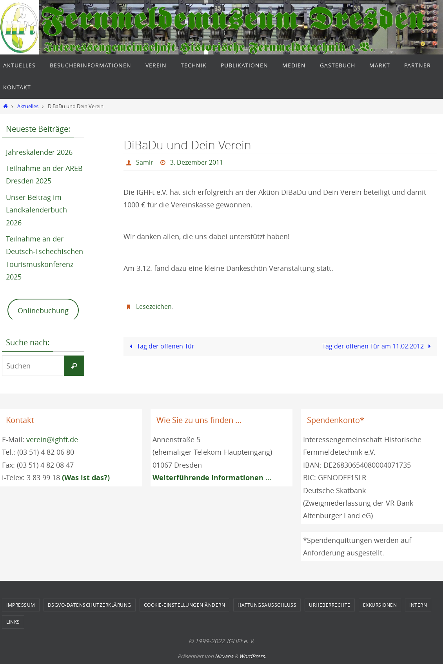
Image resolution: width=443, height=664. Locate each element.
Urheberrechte (329, 605)
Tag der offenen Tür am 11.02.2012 (378, 346)
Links (13, 622)
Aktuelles (27, 106)
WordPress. (252, 656)
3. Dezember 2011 (196, 162)
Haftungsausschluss (267, 605)
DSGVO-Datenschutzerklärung (89, 605)
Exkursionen (380, 605)
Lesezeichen (154, 306)
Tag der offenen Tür (160, 346)
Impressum (20, 605)
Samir (144, 162)
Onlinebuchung (43, 310)
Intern (418, 605)
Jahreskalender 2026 (39, 152)
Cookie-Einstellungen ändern (184, 605)
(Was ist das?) (86, 478)
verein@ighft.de (52, 439)
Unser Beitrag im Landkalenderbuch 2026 (36, 209)
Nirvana (224, 656)
